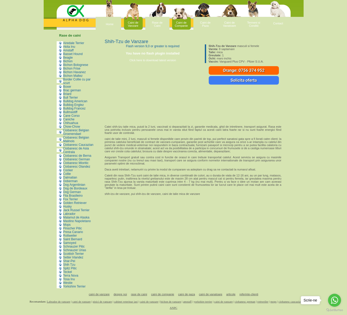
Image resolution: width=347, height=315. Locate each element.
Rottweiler (70, 235)
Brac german (72, 90)
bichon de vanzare (170, 301)
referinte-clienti (248, 294)
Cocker (68, 170)
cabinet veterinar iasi (126, 301)
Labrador (69, 214)
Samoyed (69, 243)
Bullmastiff (70, 112)
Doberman (70, 181)
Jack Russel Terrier (76, 210)
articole (230, 294)
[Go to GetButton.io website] (334, 310)
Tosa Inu (69, 279)
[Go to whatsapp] (334, 300)
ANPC (173, 307)
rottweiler (263, 301)
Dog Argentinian (74, 185)
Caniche (69, 119)
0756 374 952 (252, 70)
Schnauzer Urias (74, 250)
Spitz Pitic (70, 268)
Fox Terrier (70, 199)
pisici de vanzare (102, 301)
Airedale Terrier (73, 43)
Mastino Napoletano (77, 221)
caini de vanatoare (210, 294)
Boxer (67, 86)
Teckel (67, 272)
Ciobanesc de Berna (77, 156)
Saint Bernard (72, 239)
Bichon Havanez (74, 72)
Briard (67, 94)
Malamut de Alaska (76, 217)
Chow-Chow (71, 126)
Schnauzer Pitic (74, 246)
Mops (67, 225)
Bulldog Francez (74, 108)
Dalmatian (70, 177)
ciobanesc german (245, 301)
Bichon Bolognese (75, 65)
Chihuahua (70, 123)
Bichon (68, 61)
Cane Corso (71, 116)
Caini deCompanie (181, 24)
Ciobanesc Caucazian (78, 145)
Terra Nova (70, 275)
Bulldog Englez (73, 105)
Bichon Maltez (73, 76)
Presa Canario (73, 232)
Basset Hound (73, 54)
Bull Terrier (70, 97)
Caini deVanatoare (229, 24)
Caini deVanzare (133, 24)
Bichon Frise (72, 68)
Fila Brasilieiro (73, 195)
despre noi (120, 294)
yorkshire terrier (203, 301)
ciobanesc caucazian (290, 301)
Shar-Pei (69, 261)
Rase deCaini (157, 24)
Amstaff (68, 50)
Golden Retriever (75, 203)
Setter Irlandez (73, 257)
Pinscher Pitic (72, 228)
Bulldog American (75, 101)
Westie (68, 283)
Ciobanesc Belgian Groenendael (76, 132)
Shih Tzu (69, 264)
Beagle (68, 57)
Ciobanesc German (76, 159)
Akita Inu (69, 47)
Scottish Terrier (73, 254)
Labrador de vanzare (58, 301)
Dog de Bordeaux (75, 188)
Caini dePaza (205, 24)
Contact (278, 23)
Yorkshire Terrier (74, 286)
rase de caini (139, 294)
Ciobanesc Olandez (76, 166)
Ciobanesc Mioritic (76, 163)
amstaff (187, 301)
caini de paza (186, 294)
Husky (67, 206)
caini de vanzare (99, 294)
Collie (67, 174)
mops (273, 301)
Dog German (72, 192)
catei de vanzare (81, 301)
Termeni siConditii (253, 24)
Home (109, 24)
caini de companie (162, 294)
